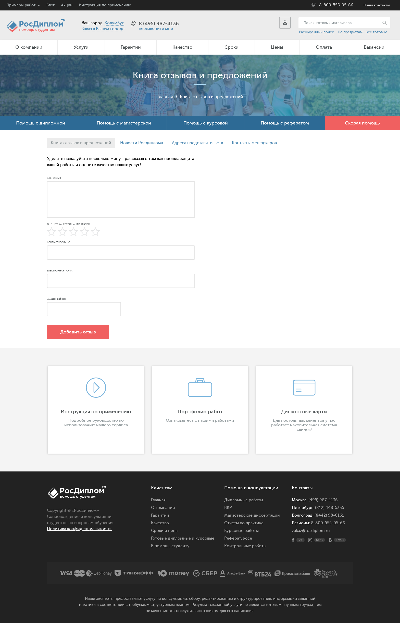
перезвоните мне (156, 28)
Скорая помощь (362, 123)
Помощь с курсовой (205, 123)
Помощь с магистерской (124, 123)
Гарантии (131, 47)
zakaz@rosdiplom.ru (311, 530)
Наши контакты (377, 5)
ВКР (228, 507)
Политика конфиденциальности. (79, 529)
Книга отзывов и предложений (212, 96)
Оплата (324, 47)
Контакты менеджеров (254, 143)
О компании (28, 47)
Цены (277, 47)
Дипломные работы (243, 500)
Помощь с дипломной (40, 123)
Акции (66, 5)
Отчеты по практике (244, 523)
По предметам (350, 32)
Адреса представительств (197, 143)
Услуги (81, 47)
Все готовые (376, 32)
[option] (96, 410)
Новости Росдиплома (141, 143)
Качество (182, 47)
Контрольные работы (245, 546)
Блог (50, 5)
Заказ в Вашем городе (103, 29)
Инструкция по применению (105, 5)
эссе (247, 538)
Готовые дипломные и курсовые (182, 538)
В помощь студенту (170, 546)
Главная (163, 96)
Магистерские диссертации (252, 515)
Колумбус (114, 23)
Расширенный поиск (316, 32)
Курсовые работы (241, 530)
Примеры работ (20, 5)
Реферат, (233, 538)
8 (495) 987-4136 (159, 24)
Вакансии (374, 47)
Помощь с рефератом (285, 123)
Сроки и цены (164, 530)
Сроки (231, 47)
